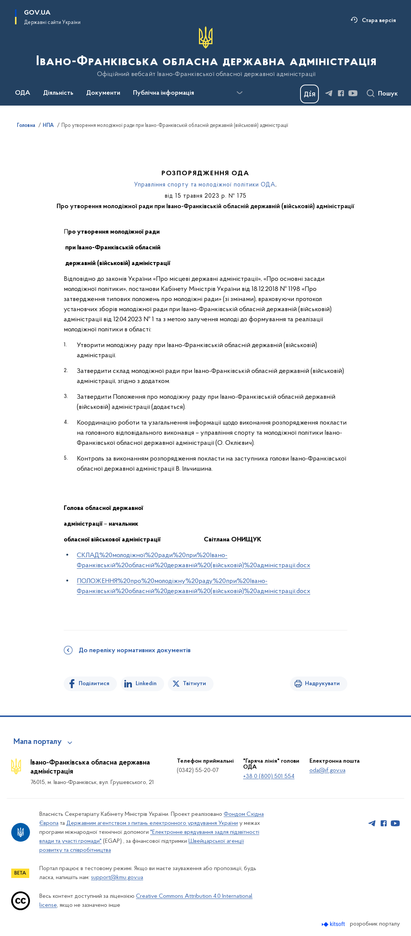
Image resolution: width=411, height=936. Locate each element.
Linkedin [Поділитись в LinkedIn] (146, 684)
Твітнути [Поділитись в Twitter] (194, 684)
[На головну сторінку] (205, 52)
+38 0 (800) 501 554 (268, 777)
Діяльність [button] (58, 93)
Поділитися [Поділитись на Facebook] (94, 684)
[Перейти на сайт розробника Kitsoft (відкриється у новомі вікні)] (334, 924)
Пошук (388, 94)
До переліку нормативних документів (135, 650)
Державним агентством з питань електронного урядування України (152, 823)
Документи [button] (103, 93)
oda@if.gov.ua (327, 771)
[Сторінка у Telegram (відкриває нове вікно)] (328, 93)
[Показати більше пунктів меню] (239, 92)
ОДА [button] (22, 93)
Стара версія (379, 21)
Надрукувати (322, 684)
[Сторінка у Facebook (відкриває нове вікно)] (340, 93)
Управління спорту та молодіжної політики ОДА (204, 185)
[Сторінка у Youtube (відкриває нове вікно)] (352, 93)
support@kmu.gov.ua (117, 878)
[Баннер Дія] (309, 94)
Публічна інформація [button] (163, 93)
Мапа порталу (37, 742)
